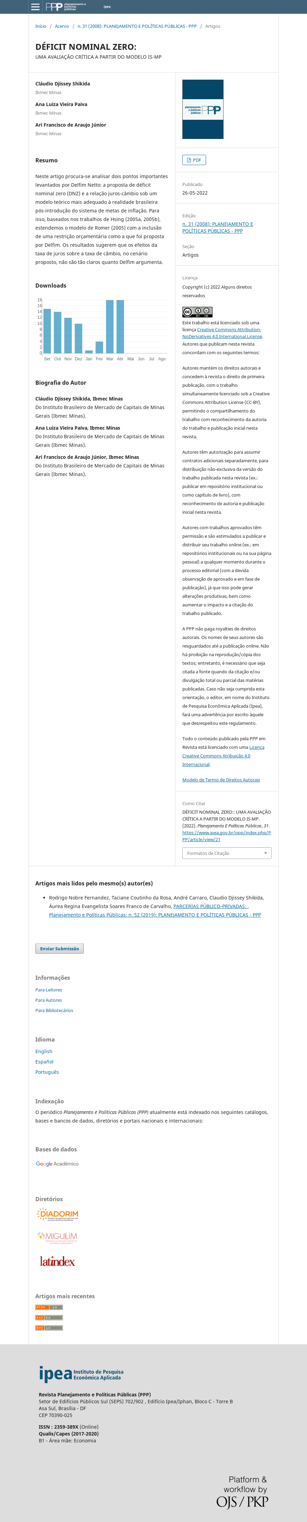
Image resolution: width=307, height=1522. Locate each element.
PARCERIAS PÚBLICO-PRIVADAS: (210, 906)
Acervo (62, 26)
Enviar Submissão (59, 948)
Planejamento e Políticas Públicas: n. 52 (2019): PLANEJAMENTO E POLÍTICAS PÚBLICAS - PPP (155, 914)
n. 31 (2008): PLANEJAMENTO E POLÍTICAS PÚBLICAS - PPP (137, 26)
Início (40, 26)
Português (47, 1072)
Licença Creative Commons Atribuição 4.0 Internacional (223, 755)
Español (44, 1061)
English (44, 1051)
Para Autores (48, 1000)
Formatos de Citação (208, 853)
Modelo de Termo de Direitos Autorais (221, 780)
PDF (196, 160)
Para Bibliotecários (54, 1010)
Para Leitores (48, 990)
